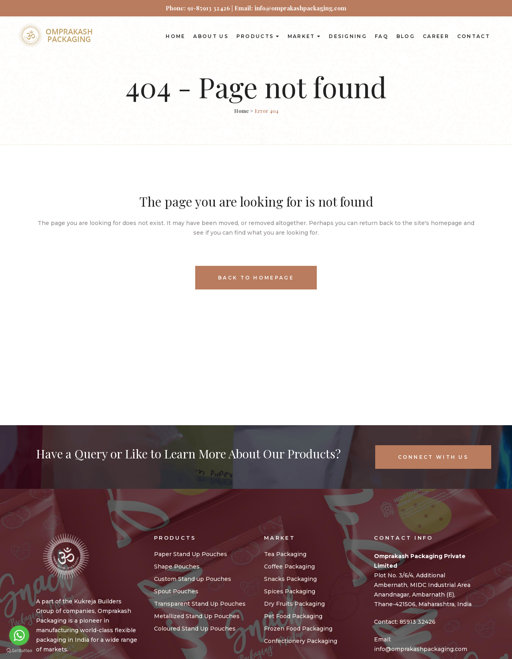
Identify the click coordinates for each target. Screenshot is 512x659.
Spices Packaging (289, 591)
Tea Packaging (285, 554)
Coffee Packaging (289, 566)
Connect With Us (433, 457)
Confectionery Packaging (300, 641)
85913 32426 (418, 621)
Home (241, 110)
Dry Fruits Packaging (294, 604)
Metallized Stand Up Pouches (197, 616)
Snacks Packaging (290, 579)
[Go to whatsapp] (19, 635)
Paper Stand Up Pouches (190, 554)
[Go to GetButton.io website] (19, 650)
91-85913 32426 (208, 8)
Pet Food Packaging (293, 616)
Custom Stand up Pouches (192, 579)
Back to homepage (256, 278)
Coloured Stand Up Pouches (195, 628)
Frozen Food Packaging (298, 628)
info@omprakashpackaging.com (420, 649)
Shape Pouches (177, 566)
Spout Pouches (176, 591)
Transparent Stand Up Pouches (200, 604)
